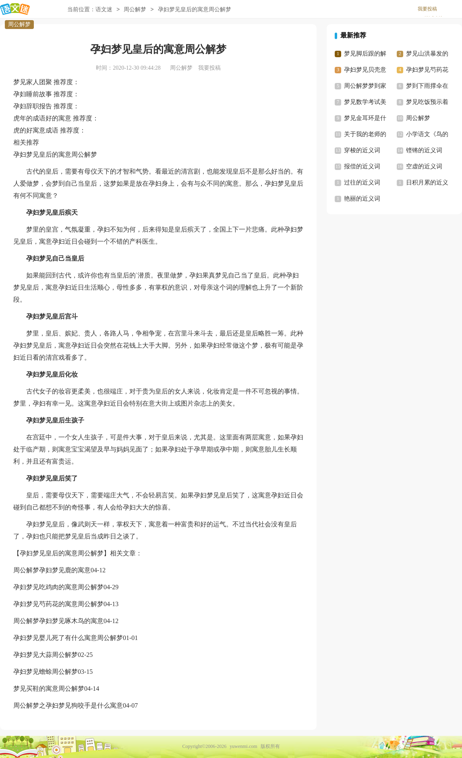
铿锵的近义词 (424, 150)
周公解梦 (19, 24)
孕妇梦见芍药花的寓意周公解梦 (58, 604)
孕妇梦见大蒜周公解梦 (45, 654)
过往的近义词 (362, 182)
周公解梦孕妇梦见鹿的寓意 (52, 570)
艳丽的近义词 (362, 198)
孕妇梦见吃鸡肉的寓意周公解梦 (58, 587)
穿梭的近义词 (362, 150)
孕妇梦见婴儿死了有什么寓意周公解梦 (68, 637)
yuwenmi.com (243, 746)
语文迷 (103, 9)
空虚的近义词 (424, 166)
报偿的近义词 (362, 166)
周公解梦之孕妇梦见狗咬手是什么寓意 (68, 705)
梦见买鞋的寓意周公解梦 (48, 688)
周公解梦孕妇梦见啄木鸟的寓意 (58, 620)
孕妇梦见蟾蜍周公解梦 (45, 671)
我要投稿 (427, 9)
